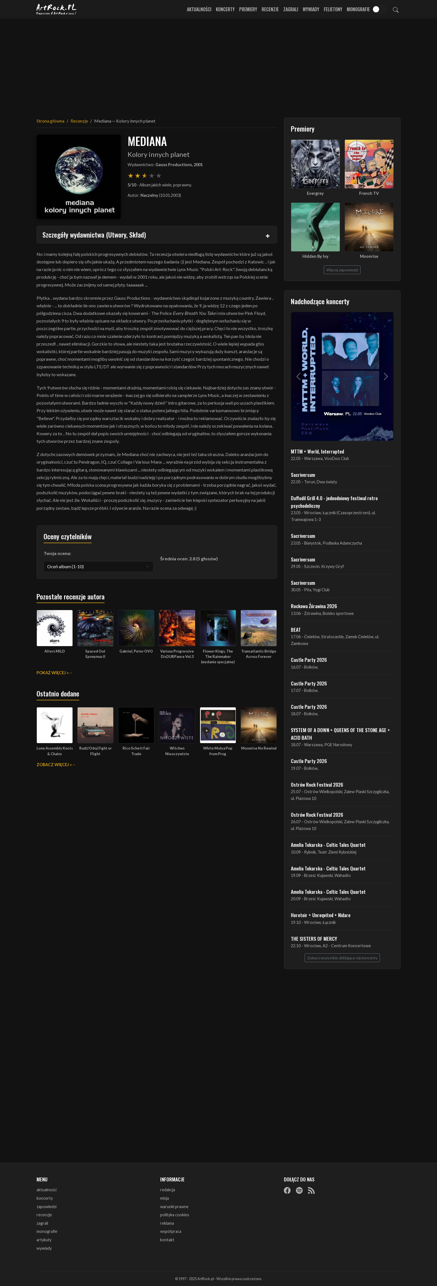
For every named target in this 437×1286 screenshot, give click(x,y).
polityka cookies (174, 1214)
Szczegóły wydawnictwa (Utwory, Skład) (94, 234)
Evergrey (315, 193)
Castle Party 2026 (309, 659)
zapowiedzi (46, 1206)
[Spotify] (299, 1190)
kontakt (167, 1239)
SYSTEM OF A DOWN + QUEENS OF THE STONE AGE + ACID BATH (340, 733)
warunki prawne (174, 1206)
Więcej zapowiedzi (342, 269)
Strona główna (50, 120)
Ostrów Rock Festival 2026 (317, 784)
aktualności (46, 1189)
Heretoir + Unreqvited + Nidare (320, 915)
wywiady (44, 1248)
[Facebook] (287, 1190)
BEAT (296, 629)
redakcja (167, 1189)
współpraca (170, 1231)
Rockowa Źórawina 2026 (314, 606)
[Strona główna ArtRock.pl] (57, 9)
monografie (47, 1231)
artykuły (44, 1239)
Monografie (358, 9)
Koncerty (225, 9)
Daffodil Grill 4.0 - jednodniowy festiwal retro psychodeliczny (334, 501)
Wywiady (311, 9)
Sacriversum (303, 474)
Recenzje (270, 9)
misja (164, 1198)
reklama (167, 1223)
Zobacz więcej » (54, 764)
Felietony (333, 9)
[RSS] (311, 1190)
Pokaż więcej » (53, 672)
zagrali (42, 1223)
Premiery (248, 9)
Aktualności (199, 9)
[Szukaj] (396, 9)
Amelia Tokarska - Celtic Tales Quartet (328, 844)
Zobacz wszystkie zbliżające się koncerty (342, 957)
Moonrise (369, 256)
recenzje (44, 1214)
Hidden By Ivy (315, 256)
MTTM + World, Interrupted (317, 451)
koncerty (45, 1198)
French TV (369, 193)
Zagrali (290, 9)
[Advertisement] (218, 64)
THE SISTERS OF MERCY (314, 938)
